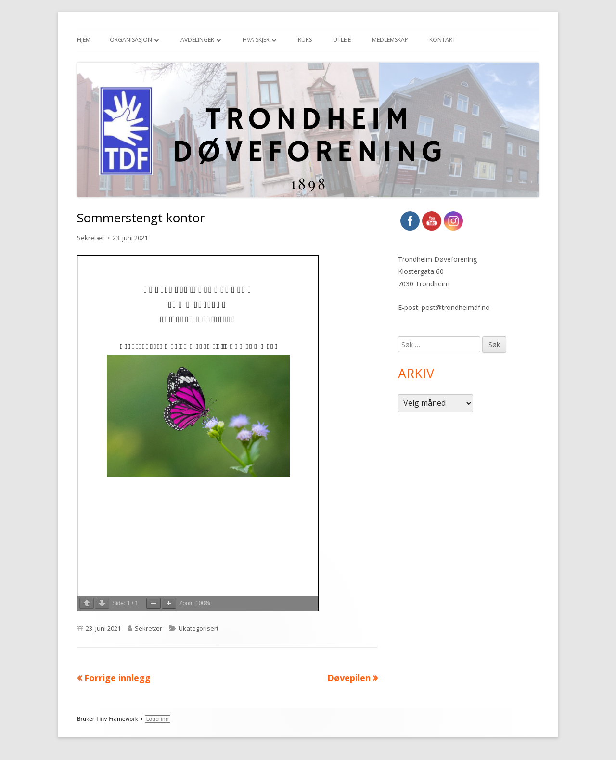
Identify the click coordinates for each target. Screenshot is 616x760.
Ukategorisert (198, 628)
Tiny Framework (117, 719)
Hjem (83, 40)
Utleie (342, 40)
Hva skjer (256, 40)
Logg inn (157, 719)
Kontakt (442, 40)
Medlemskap (390, 40)
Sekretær (90, 237)
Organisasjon (131, 40)
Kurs (305, 40)
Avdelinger (197, 40)
